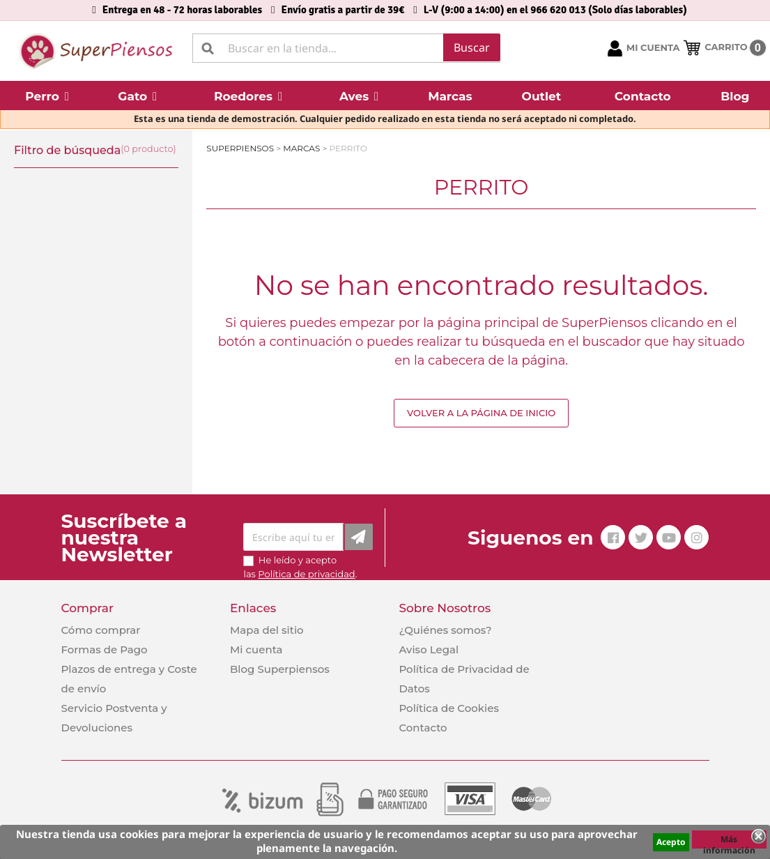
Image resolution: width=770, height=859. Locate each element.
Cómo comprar (101, 630)
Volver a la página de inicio (481, 412)
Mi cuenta (256, 649)
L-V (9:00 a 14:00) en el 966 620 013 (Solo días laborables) (555, 9)
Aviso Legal (429, 649)
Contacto (423, 727)
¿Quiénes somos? (445, 630)
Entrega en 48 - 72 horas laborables (182, 9)
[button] (47, 95)
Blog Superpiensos (280, 669)
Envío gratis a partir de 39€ (343, 9)
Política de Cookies (448, 708)
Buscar (472, 47)
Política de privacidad (306, 573)
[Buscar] (346, 48)
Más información (729, 841)
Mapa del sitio (267, 630)
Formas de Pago (104, 649)
